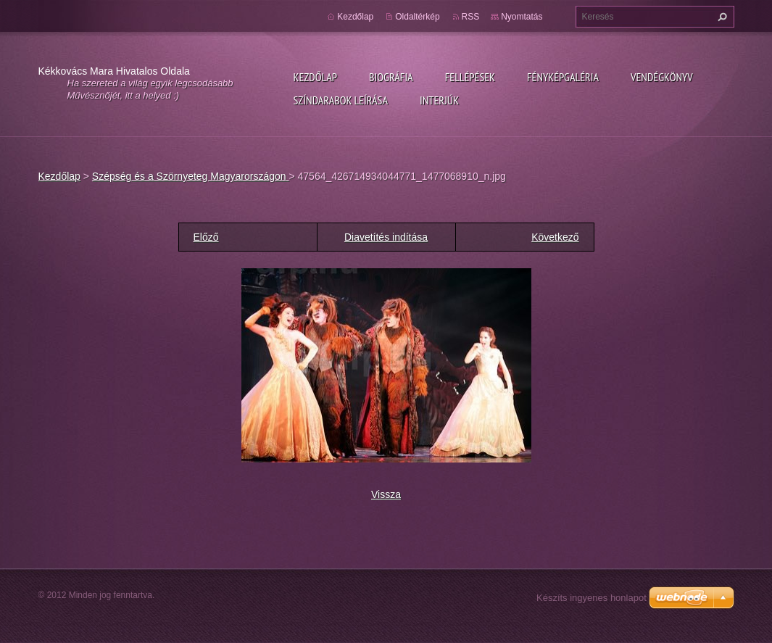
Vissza (386, 494)
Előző (206, 237)
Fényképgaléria (563, 77)
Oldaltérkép (417, 17)
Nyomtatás (521, 17)
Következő (554, 237)
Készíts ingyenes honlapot (591, 597)
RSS (471, 17)
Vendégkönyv (662, 77)
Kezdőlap (315, 77)
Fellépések (470, 77)
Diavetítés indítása (386, 237)
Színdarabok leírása (341, 100)
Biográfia (391, 77)
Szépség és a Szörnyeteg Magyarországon (190, 176)
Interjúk (439, 100)
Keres (720, 17)
